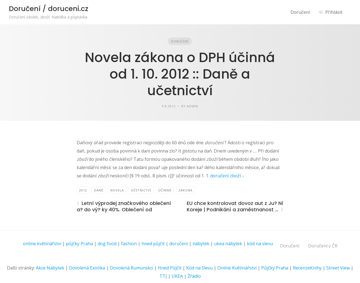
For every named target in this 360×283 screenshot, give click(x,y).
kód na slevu (260, 244)
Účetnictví (141, 190)
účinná (164, 190)
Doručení (300, 12)
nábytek (201, 244)
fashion (129, 244)
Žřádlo (194, 276)
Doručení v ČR (322, 246)
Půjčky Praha (274, 268)
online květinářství (42, 244)
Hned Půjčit (170, 268)
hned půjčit (153, 244)
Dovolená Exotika (87, 268)
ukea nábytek (228, 244)
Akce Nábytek (50, 268)
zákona (185, 190)
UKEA (177, 276)
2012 (83, 190)
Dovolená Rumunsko (131, 268)
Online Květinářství (237, 268)
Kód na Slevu (199, 268)
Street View (338, 268)
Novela (117, 190)
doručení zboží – (226, 176)
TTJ (163, 276)
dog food (107, 244)
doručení (178, 244)
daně (98, 190)
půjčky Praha (79, 244)
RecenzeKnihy (307, 268)
